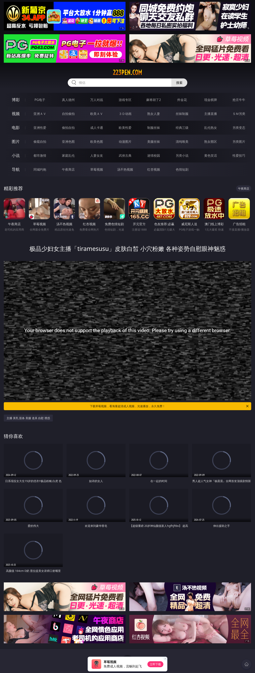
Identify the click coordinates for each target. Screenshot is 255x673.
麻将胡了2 (153, 100)
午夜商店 (68, 169)
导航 (16, 169)
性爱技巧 (238, 155)
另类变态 (238, 127)
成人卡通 (96, 127)
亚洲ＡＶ (39, 114)
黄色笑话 (210, 155)
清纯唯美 (182, 141)
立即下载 (155, 664)
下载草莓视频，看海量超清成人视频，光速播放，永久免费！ (169, 406)
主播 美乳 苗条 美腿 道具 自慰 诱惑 (28, 418)
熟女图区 (210, 141)
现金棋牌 (210, 100)
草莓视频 (96, 169)
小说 (16, 155)
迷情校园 (153, 155)
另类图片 (238, 141)
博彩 (16, 99)
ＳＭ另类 (238, 114)
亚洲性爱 (39, 127)
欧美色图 (96, 141)
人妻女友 (96, 155)
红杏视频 (153, 169)
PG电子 (39, 100)
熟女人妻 (153, 114)
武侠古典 (125, 155)
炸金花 (182, 100)
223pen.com (127, 72)
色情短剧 (182, 169)
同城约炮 (39, 169)
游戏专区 (125, 100)
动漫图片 (125, 141)
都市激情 (39, 155)
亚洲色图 (68, 141)
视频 (16, 113)
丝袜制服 (182, 114)
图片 (16, 141)
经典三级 (182, 127)
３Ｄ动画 (125, 114)
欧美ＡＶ (96, 114)
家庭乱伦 (68, 155)
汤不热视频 (125, 169)
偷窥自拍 (39, 141)
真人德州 (68, 100)
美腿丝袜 (153, 141)
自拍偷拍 (68, 114)
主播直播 (210, 114)
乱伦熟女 (210, 127)
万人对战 (96, 100)
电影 (16, 127)
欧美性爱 (125, 127)
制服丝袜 (153, 127)
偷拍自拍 (68, 127)
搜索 (179, 82)
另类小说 (182, 155)
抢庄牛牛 (238, 100)
